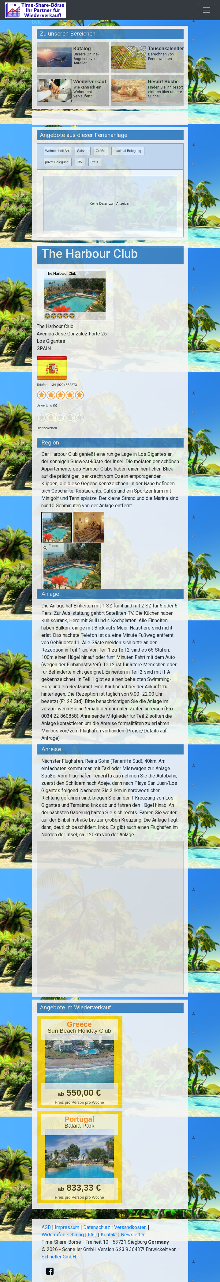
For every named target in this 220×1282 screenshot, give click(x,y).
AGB (46, 1227)
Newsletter (133, 1235)
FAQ (92, 1235)
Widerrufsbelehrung (63, 1235)
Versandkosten (130, 1227)
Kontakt (109, 1235)
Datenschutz (96, 1227)
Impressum (67, 1227)
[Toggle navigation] (206, 10)
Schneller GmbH (59, 1257)
